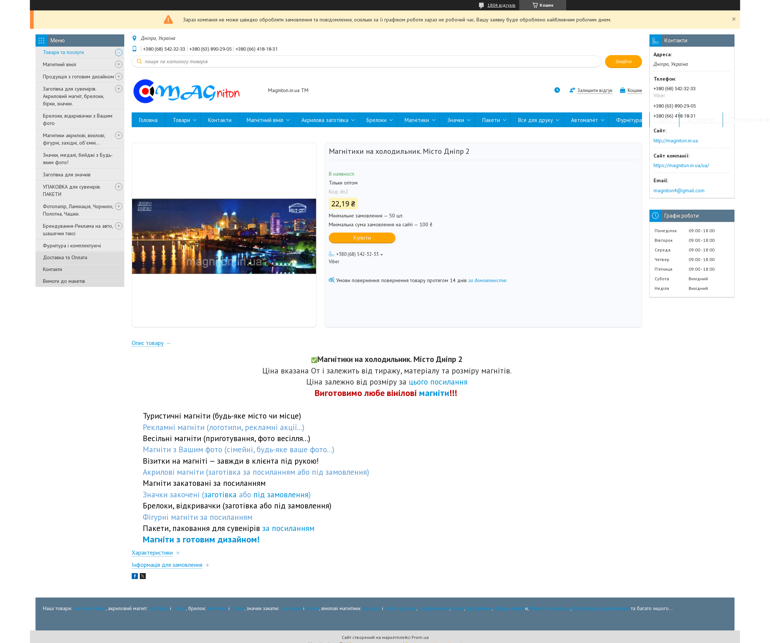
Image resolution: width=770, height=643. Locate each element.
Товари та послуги (63, 52)
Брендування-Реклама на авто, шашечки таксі (78, 230)
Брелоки (376, 120)
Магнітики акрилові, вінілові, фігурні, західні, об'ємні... (74, 139)
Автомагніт (584, 120)
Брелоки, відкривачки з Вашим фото (77, 119)
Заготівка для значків (67, 174)
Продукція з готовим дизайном (78, 76)
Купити (362, 237)
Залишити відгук (594, 90)
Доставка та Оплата (65, 257)
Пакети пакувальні (550, 608)
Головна (148, 120)
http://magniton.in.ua (676, 140)
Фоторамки (701, 120)
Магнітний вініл (59, 64)
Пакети (491, 120)
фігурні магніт (509, 608)
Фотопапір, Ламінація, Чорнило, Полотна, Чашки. (78, 210)
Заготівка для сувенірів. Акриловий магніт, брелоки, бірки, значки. (73, 96)
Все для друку (535, 120)
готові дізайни (400, 608)
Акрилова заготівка (324, 120)
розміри (371, 608)
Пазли (664, 120)
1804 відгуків (501, 5)
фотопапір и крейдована (601, 608)
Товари (181, 120)
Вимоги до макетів (64, 281)
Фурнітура (629, 120)
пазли (458, 608)
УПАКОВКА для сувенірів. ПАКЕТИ (72, 190)
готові (179, 608)
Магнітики (417, 120)
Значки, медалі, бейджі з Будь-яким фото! (78, 159)
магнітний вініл (89, 608)
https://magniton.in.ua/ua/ (681, 165)
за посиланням (288, 528)
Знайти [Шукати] (623, 61)
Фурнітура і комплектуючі (72, 245)
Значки (455, 120)
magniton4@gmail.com (679, 190)
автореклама (434, 608)
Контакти (52, 269)
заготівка (159, 608)
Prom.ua (420, 637)
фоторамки (479, 608)
